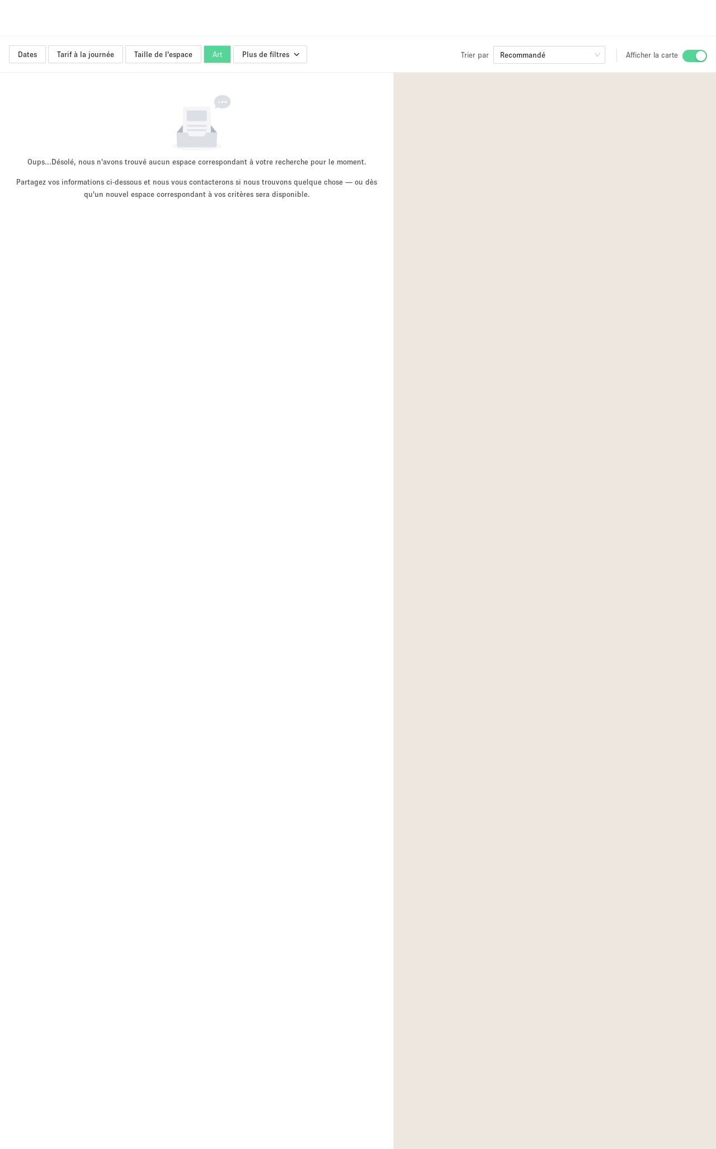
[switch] (694, 56)
